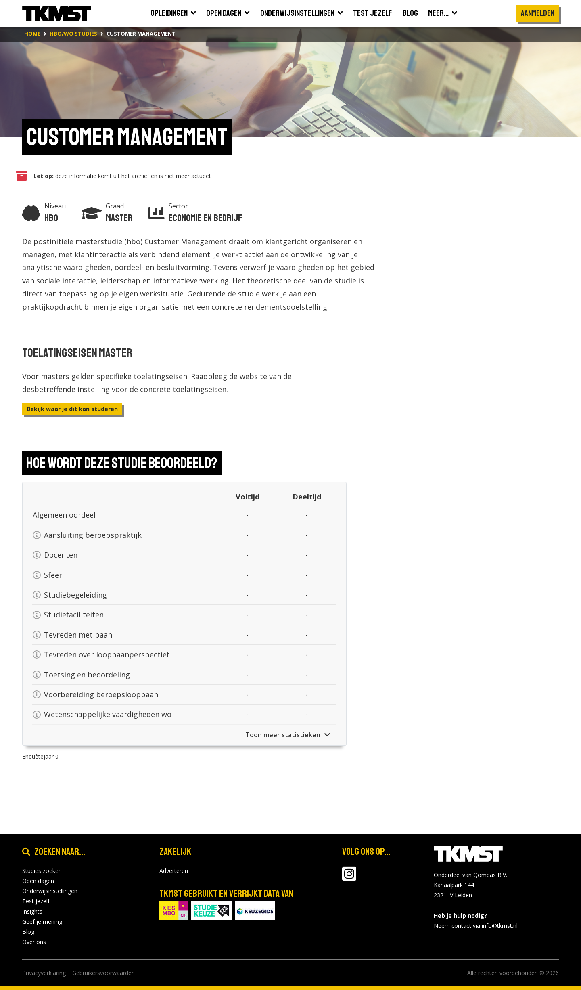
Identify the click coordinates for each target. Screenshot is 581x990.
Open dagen (38, 881)
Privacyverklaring (44, 973)
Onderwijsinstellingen (49, 891)
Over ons (34, 942)
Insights (32, 911)
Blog (28, 931)
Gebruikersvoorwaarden (103, 973)
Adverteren (173, 871)
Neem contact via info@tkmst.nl (476, 925)
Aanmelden (537, 13)
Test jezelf (36, 901)
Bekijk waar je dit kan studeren (72, 409)
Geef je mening (42, 921)
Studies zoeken (42, 871)
